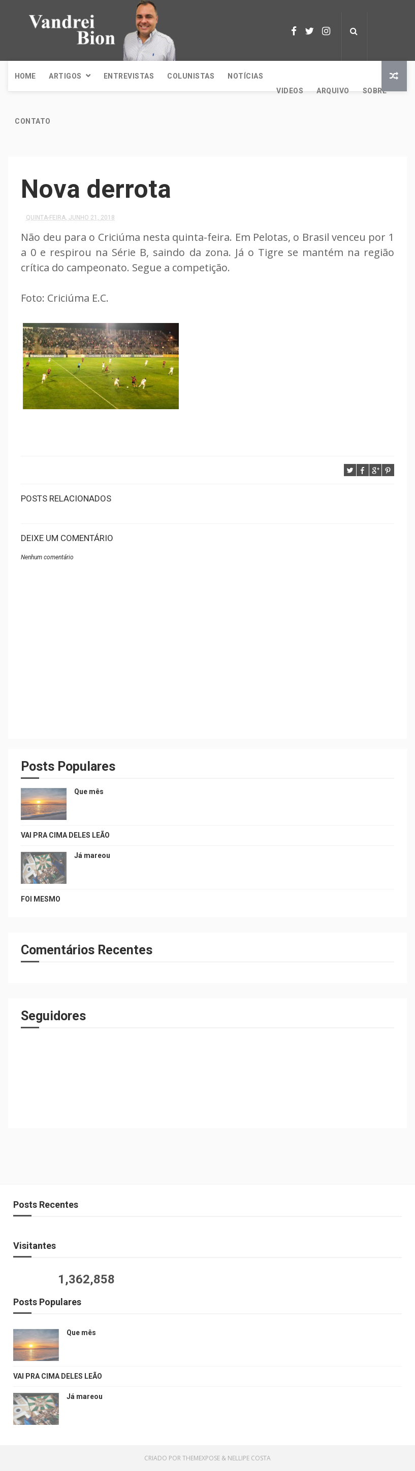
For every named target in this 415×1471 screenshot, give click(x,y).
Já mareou (92, 855)
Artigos (65, 76)
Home (25, 76)
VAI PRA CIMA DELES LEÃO (65, 835)
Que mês (89, 791)
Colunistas (190, 76)
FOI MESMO (40, 899)
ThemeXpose (201, 1458)
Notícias (245, 76)
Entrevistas (129, 76)
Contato (33, 121)
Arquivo (332, 91)
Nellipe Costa (249, 1458)
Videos (289, 91)
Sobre (375, 91)
